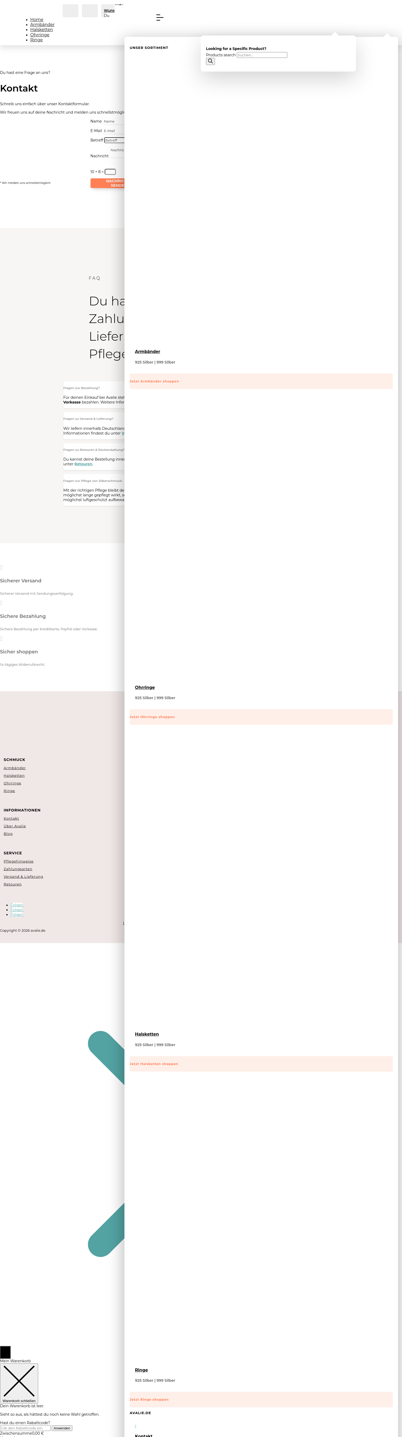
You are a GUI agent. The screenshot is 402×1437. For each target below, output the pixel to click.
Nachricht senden (117, 183)
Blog (8, 833)
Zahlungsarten (18, 869)
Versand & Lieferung (23, 876)
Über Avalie (15, 826)
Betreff (97, 140)
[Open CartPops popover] (5, 1352)
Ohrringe (39, 34)
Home (36, 19)
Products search (221, 55)
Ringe (36, 39)
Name (96, 121)
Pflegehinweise (19, 861)
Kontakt (11, 818)
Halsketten (41, 29)
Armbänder (42, 24)
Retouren (13, 884)
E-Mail (96, 130)
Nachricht (100, 156)
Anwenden (62, 1428)
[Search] (210, 61)
